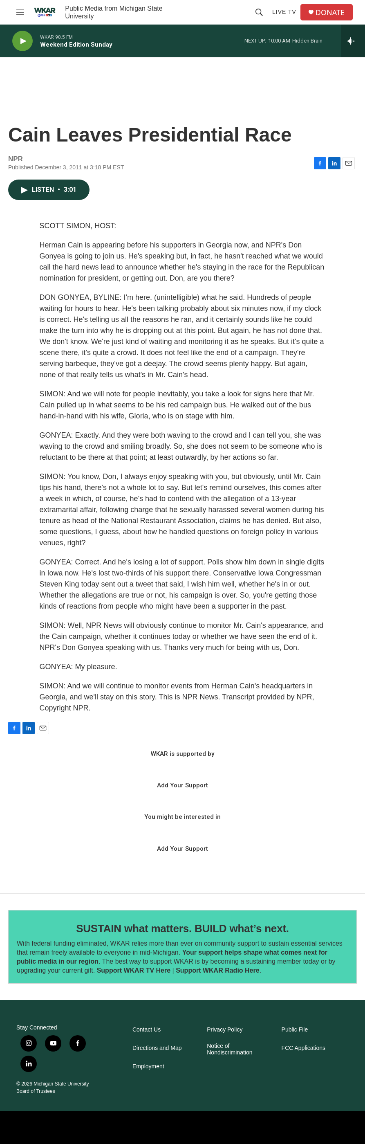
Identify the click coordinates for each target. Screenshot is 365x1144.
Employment (148, 1066)
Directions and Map (157, 1048)
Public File (295, 1030)
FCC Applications (303, 1048)
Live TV (284, 12)
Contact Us (146, 1030)
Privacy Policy (224, 1030)
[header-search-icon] (259, 12)
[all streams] (353, 41)
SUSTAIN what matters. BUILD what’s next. (182, 928)
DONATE (330, 12)
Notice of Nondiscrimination (229, 1049)
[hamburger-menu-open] (20, 12)
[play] (22, 41)
